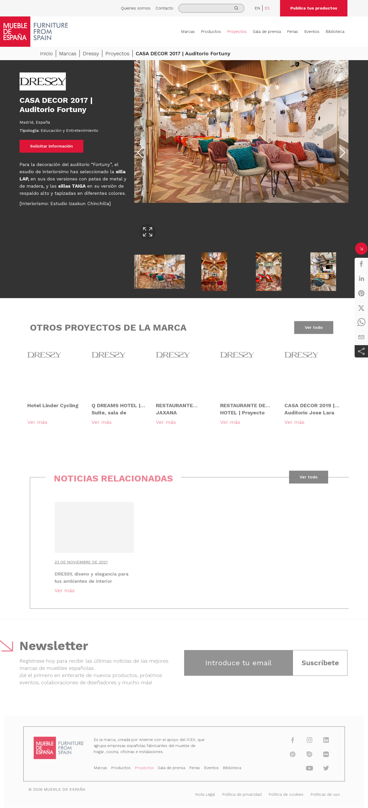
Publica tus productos (313, 8)
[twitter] (361, 308)
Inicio (46, 53)
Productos (211, 31)
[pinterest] (361, 293)
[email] (361, 337)
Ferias (292, 31)
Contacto (164, 8)
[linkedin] (361, 278)
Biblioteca (335, 31)
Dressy (91, 53)
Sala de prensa (267, 31)
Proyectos (237, 31)
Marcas (188, 31)
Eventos (311, 31)
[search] (211, 8)
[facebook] (361, 264)
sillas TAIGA (72, 186)
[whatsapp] (361, 322)
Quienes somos (135, 8)
